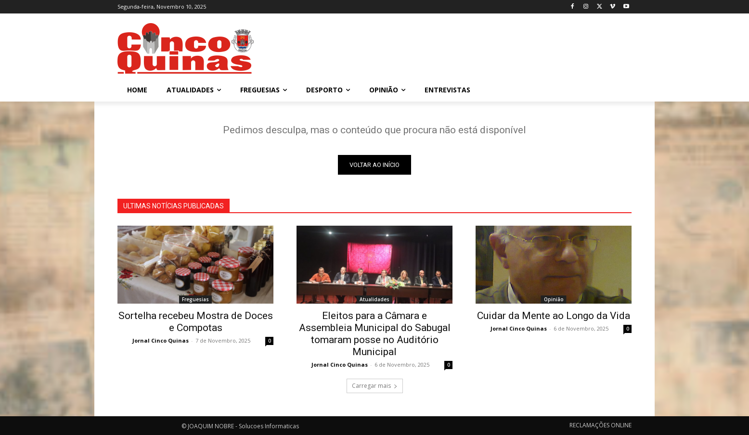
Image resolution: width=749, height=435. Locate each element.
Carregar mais (375, 386)
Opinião (554, 299)
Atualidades (374, 299)
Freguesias (195, 299)
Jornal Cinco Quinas (160, 340)
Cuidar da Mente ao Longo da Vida (553, 315)
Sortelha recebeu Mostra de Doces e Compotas (195, 321)
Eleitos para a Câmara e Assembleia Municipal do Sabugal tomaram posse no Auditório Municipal (375, 334)
